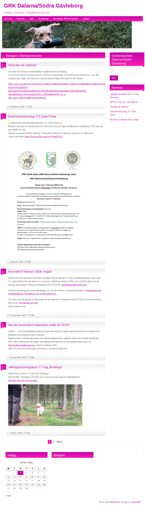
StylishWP (136, 502)
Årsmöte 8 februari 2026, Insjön (30, 271)
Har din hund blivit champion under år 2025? (39, 325)
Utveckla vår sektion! (22, 65)
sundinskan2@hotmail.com (74, 285)
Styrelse (21, 18)
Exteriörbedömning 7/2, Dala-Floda (32, 116)
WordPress (114, 502)
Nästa (59, 442)
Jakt (31, 18)
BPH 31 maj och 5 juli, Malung (123, 102)
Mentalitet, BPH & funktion (65, 18)
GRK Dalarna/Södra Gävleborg (43, 6)
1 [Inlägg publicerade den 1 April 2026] (20, 473)
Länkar (86, 18)
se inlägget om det (28, 303)
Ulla (30, 106)
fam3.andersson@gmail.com (21, 345)
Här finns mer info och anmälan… (23, 380)
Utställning (43, 18)
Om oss (8, 18)
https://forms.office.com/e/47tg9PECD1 (44, 136)
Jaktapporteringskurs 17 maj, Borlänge (35, 367)
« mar (8, 495)
